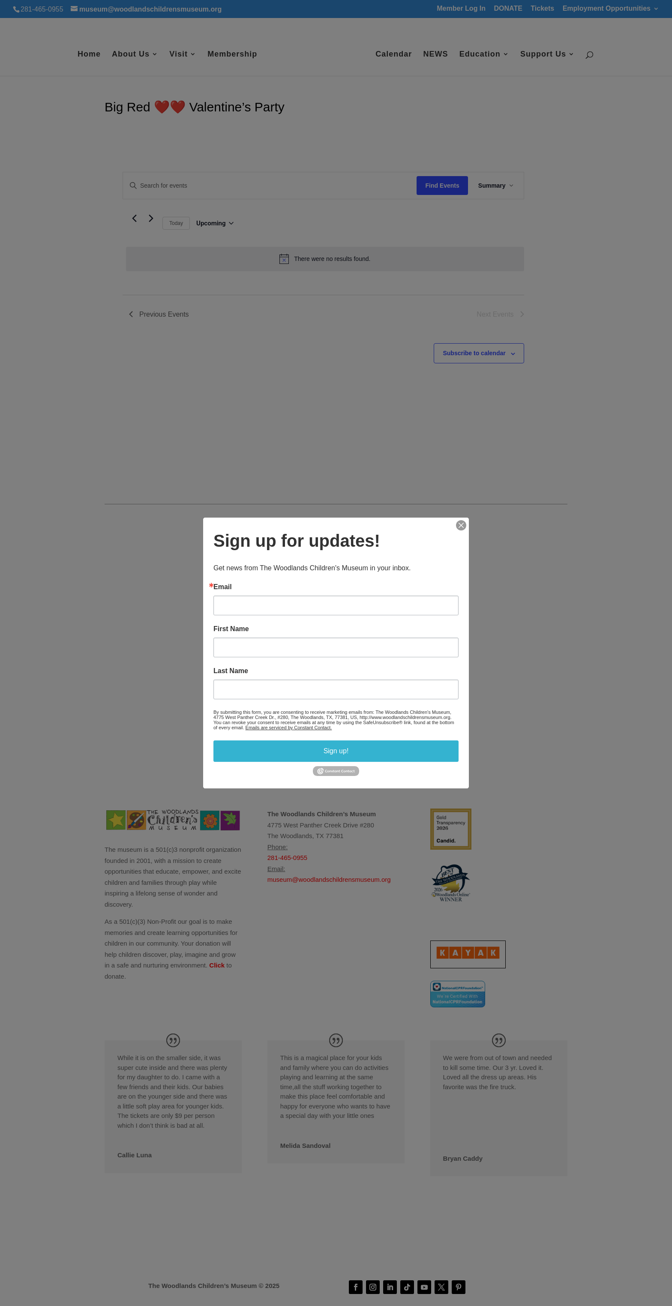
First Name (231, 629)
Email (222, 587)
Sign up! (336, 751)
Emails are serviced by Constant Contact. (289, 727)
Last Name (230, 671)
